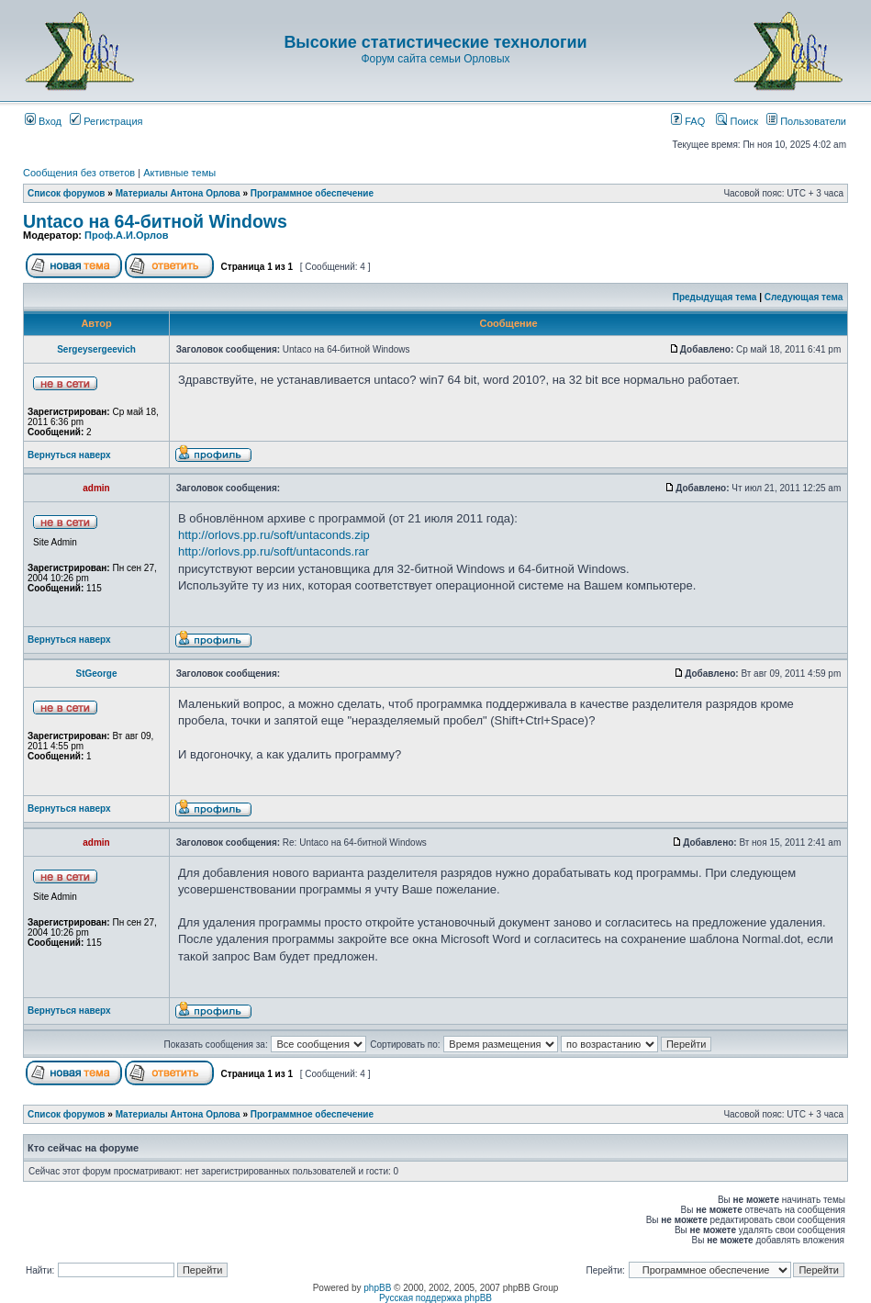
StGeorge (96, 673)
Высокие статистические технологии (435, 42)
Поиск (737, 121)
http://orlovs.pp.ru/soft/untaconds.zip (274, 535)
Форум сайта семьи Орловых (435, 58)
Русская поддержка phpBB (435, 1298)
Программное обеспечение (312, 193)
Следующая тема (804, 297)
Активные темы (179, 172)
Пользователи (806, 121)
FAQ (688, 121)
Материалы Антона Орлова (178, 193)
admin (96, 488)
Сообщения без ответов (79, 172)
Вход (43, 121)
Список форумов (67, 193)
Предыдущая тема (715, 297)
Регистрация (106, 121)
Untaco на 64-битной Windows (155, 221)
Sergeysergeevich (96, 349)
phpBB (377, 1288)
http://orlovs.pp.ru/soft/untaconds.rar (273, 551)
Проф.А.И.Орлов (126, 235)
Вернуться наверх (69, 455)
